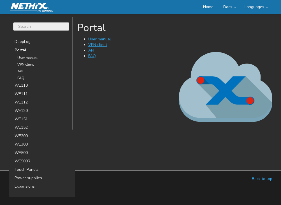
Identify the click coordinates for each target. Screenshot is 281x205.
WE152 (21, 127)
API (20, 71)
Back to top (262, 178)
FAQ (20, 77)
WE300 (21, 144)
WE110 (21, 85)
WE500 (21, 152)
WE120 (21, 110)
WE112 (21, 102)
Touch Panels (27, 169)
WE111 (21, 93)
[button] (256, 7)
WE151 (21, 119)
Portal (20, 50)
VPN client (25, 64)
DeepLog (23, 41)
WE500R (22, 161)
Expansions (25, 186)
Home (208, 7)
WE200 (21, 136)
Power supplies (28, 178)
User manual (27, 57)
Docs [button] (229, 7)
